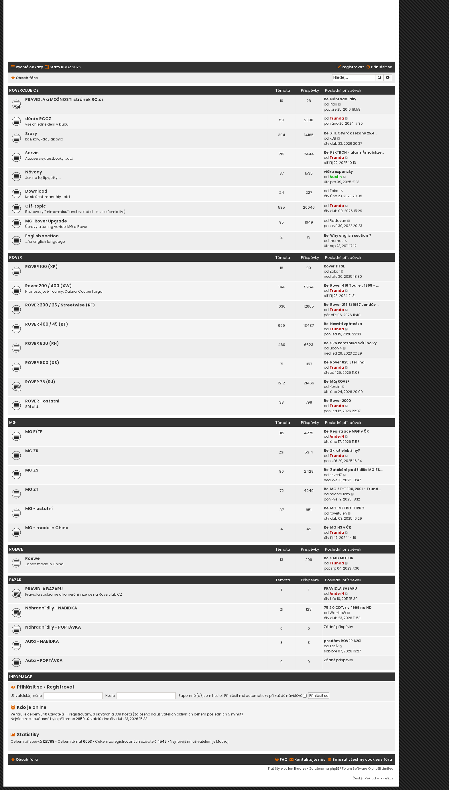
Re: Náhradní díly (340, 99)
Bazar (15, 580)
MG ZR (31, 451)
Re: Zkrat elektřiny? (342, 450)
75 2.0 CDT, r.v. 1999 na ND (347, 607)
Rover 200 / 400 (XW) (48, 286)
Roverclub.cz (24, 90)
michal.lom (340, 494)
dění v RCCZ (38, 119)
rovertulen (338, 513)
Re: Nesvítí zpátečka (343, 323)
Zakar (335, 190)
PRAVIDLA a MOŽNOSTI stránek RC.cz (64, 99)
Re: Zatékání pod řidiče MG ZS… (353, 469)
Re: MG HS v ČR (337, 527)
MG (12, 422)
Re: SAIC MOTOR (338, 558)
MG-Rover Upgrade (46, 221)
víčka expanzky (338, 171)
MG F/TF (33, 432)
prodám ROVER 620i (342, 640)
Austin (336, 176)
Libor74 (336, 348)
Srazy (31, 133)
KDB (333, 138)
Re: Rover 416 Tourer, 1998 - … (351, 285)
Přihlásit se (29, 687)
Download (36, 191)
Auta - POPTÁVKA (43, 660)
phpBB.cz (386, 778)
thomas (337, 240)
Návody (33, 172)
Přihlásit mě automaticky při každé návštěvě (265, 695)
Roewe (32, 558)
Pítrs (333, 104)
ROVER (15, 257)
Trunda (337, 118)
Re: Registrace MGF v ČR (346, 431)
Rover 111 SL (334, 266)
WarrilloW (338, 612)
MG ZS (31, 470)
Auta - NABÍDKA (42, 641)
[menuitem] (62, 67)
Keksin (335, 386)
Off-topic (35, 206)
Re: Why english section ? (347, 235)
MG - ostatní (39, 508)
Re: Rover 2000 (337, 400)
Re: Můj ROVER (337, 381)
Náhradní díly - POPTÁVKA (53, 627)
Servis (32, 153)
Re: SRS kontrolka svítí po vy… (351, 343)
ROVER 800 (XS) (42, 362)
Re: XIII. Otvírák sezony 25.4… (350, 133)
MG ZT (31, 489)
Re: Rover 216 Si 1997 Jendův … (351, 304)
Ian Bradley (297, 768)
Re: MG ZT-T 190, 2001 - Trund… (352, 488)
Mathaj (222, 741)
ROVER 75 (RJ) (40, 382)
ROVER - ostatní (42, 401)
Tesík (334, 646)
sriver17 (336, 474)
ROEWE (16, 549)
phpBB (334, 768)
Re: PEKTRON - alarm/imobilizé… (354, 152)
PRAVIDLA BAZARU (44, 589)
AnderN (337, 436)
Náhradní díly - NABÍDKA (51, 608)
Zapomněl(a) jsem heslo (200, 695)
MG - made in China (46, 528)
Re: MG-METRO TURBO (344, 508)
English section (42, 236)
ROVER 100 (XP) (41, 266)
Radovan (338, 220)
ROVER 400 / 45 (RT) (46, 324)
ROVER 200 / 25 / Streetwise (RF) (60, 305)
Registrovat (60, 687)
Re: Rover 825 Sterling (344, 362)
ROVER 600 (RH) (42, 343)
